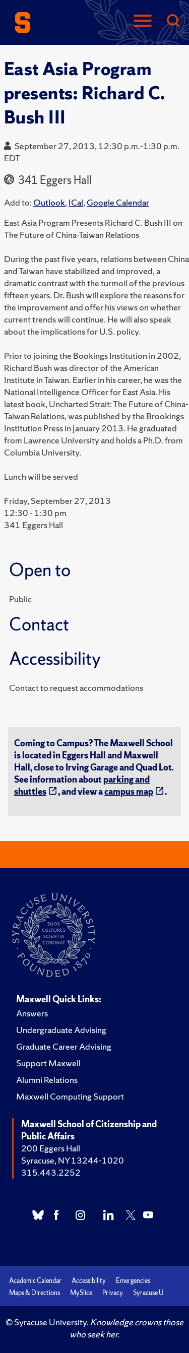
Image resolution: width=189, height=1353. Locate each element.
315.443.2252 (51, 1172)
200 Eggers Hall (50, 1148)
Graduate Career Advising (63, 1046)
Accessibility (89, 1280)
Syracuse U (148, 1292)
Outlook (49, 202)
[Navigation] (143, 21)
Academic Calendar (35, 1280)
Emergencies (133, 1280)
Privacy (112, 1292)
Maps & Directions (34, 1292)
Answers (32, 1013)
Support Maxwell (48, 1063)
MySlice (81, 1292)
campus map (128, 791)
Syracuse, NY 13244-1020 (72, 1160)
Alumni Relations (47, 1079)
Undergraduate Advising (61, 1030)
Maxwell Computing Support (70, 1096)
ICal (76, 202)
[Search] (173, 21)
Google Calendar (118, 202)
